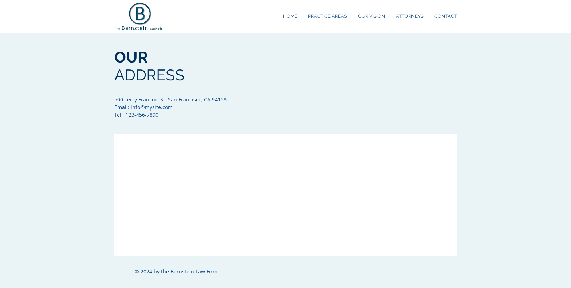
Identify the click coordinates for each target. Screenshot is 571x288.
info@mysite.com (152, 107)
